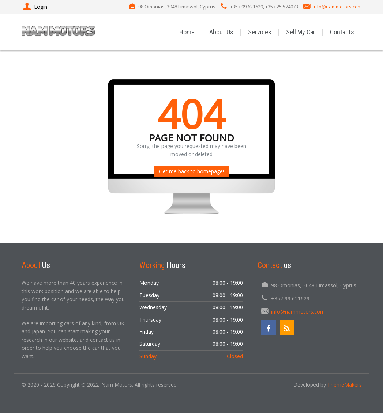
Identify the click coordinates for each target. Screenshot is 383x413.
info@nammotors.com (337, 6)
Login (34, 6)
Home (187, 32)
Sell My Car (301, 32)
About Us (222, 32)
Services (260, 32)
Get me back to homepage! (191, 171)
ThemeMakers (344, 384)
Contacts (342, 32)
